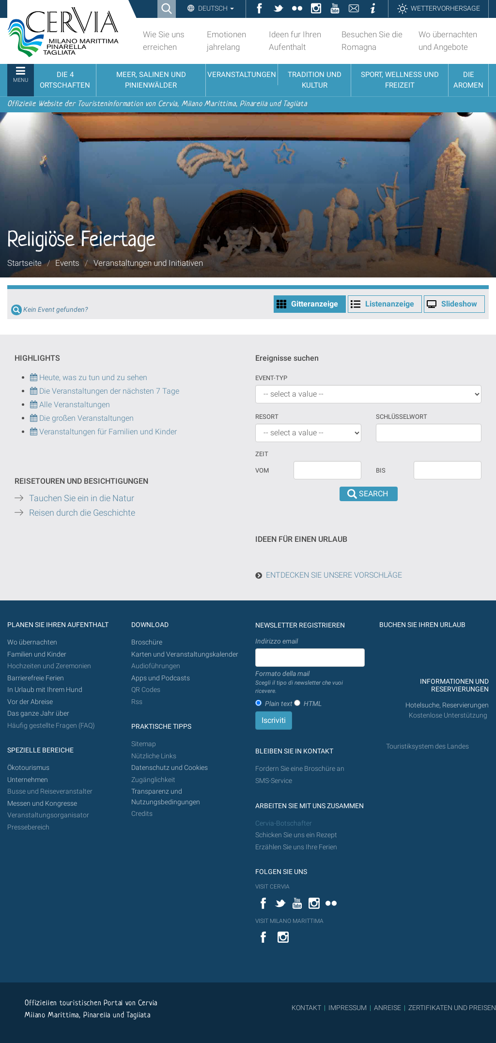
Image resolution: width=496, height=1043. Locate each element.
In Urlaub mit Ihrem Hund (44, 690)
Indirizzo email (276, 641)
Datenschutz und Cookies (170, 768)
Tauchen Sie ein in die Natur (81, 498)
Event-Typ (271, 378)
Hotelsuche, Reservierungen (447, 705)
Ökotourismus (28, 768)
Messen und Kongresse (42, 803)
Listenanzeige (389, 303)
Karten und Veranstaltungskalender (184, 654)
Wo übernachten (32, 642)
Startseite (24, 263)
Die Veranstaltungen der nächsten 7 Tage (104, 391)
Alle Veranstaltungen (70, 404)
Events (67, 263)
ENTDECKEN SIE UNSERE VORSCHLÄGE (334, 575)
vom (262, 470)
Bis (381, 470)
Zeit (261, 454)
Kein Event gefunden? (55, 310)
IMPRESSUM (347, 1008)
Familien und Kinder (36, 654)
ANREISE (387, 1008)
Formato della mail (310, 683)
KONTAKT (306, 1008)
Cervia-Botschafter (283, 823)
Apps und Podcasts (160, 678)
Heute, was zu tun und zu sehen (88, 377)
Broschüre (146, 642)
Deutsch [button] (215, 8)
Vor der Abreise (30, 702)
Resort (267, 416)
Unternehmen (27, 780)
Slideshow (459, 303)
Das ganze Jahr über (38, 713)
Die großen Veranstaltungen (85, 418)
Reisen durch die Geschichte (82, 513)
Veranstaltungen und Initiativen (148, 263)
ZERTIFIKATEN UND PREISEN (452, 1008)
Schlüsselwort (401, 416)
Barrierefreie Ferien (36, 678)
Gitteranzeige (314, 303)
